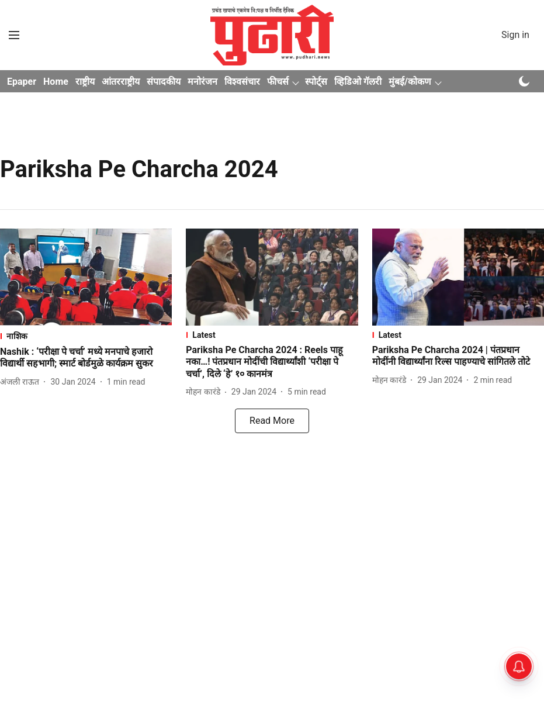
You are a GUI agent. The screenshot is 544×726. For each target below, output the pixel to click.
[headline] (86, 358)
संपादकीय (164, 81)
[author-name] (22, 382)
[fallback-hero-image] (86, 277)
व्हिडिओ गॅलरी (358, 81)
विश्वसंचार (242, 81)
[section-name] (86, 335)
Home (55, 81)
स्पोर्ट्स (316, 81)
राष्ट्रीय (85, 81)
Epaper (21, 81)
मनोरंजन (202, 81)
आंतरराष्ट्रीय (121, 81)
